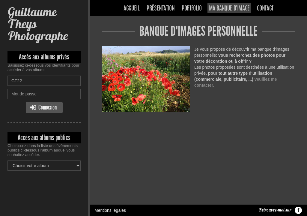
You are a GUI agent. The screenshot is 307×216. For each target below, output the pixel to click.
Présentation (160, 9)
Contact (265, 9)
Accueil (131, 9)
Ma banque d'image (229, 9)
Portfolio (191, 9)
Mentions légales (110, 210)
